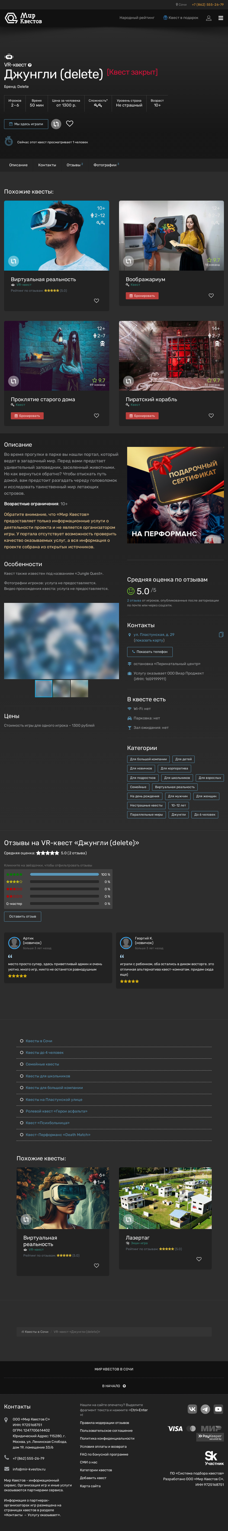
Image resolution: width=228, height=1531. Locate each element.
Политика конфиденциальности (107, 1438)
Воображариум (145, 279)
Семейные (138, 787)
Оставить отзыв (22, 916)
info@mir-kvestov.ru (29, 1469)
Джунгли (179, 814)
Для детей (183, 759)
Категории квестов (96, 1470)
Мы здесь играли (26, 124)
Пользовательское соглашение (106, 1431)
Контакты (47, 165)
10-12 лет (178, 805)
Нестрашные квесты (146, 805)
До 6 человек (204, 814)
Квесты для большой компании (51, 1087)
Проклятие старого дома (43, 399)
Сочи (181, 4)
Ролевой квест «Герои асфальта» (54, 1111)
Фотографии (106, 164)
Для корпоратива (174, 768)
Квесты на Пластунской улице (51, 1099)
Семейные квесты (39, 1064)
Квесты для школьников (45, 1076)
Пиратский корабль (151, 399)
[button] (114, 607)
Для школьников (177, 778)
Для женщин (206, 796)
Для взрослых (210, 778)
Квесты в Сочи (36, 1041)
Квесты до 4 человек (42, 1052)
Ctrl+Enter (139, 1410)
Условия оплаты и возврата (103, 1446)
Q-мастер (14, 904)
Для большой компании (148, 759)
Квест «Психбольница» (45, 1123)
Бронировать (142, 296)
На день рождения (144, 796)
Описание (18, 165)
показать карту (149, 640)
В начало (114, 1386)
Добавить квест (93, 1478)
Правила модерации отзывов (104, 1423)
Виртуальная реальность (43, 279)
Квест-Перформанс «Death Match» (55, 1135)
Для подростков (143, 778)
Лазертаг (138, 1237)
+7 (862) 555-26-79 (208, 4)
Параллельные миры (146, 814)
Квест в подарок (180, 17)
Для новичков (141, 768)
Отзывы (75, 164)
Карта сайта (90, 1486)
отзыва (134, 600)
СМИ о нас (88, 1462)
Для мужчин (178, 796)
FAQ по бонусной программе (104, 1454)
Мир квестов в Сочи (114, 1369)
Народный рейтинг (137, 17)
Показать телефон (150, 652)
